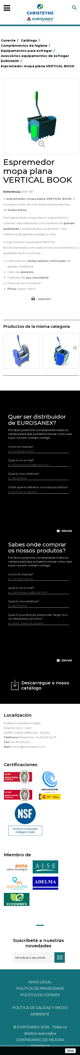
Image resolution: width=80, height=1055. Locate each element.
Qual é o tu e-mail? (21, 460)
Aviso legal (40, 982)
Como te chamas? (20, 446)
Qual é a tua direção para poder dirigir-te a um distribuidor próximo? (37, 616)
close (70, 1050)
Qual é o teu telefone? (23, 473)
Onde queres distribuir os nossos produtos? (38, 487)
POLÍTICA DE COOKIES (40, 995)
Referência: (12, 191)
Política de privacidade (40, 988)
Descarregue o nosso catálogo (45, 685)
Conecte (10, 40)
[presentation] (40, 516)
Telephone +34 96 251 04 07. (38, 737)
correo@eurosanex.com (28, 746)
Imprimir (44, 299)
